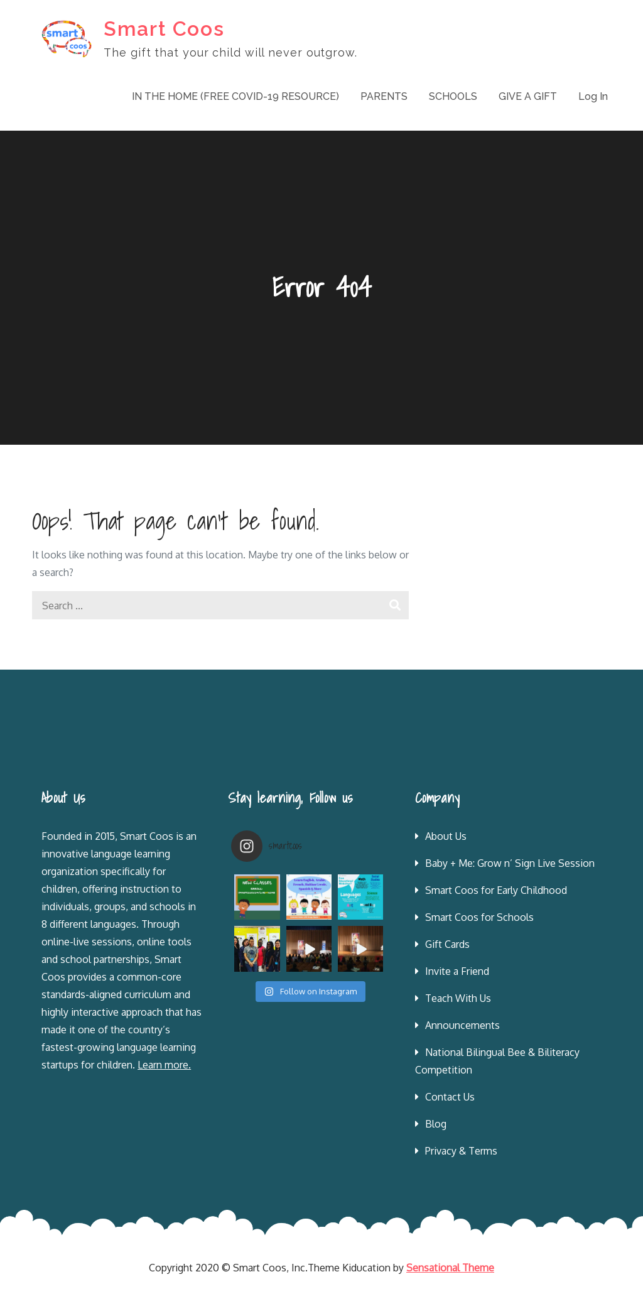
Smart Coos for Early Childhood (496, 890)
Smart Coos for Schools (479, 917)
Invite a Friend (457, 971)
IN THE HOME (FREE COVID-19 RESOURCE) (235, 96)
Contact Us (450, 1096)
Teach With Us (458, 998)
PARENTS (384, 96)
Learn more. (164, 1064)
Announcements (462, 1025)
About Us (446, 836)
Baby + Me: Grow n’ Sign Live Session (510, 863)
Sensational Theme (450, 1267)
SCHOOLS (453, 96)
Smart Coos (164, 28)
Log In (593, 96)
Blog (435, 1123)
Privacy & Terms (461, 1150)
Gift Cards (447, 944)
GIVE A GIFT (528, 96)
